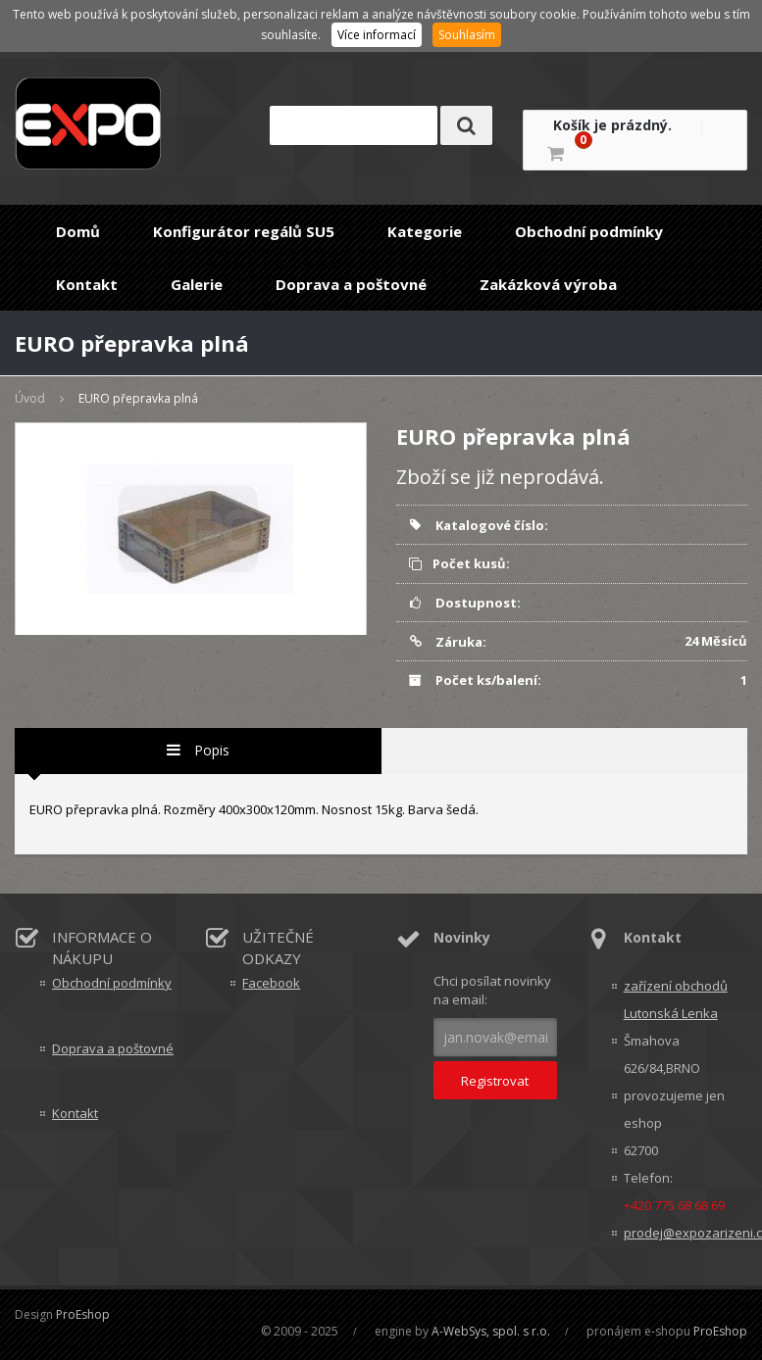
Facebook (271, 983)
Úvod (30, 398)
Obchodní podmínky (589, 231)
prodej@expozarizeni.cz (685, 1232)
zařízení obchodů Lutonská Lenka (676, 999)
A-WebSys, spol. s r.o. (491, 1331)
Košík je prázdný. (612, 125)
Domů (78, 231)
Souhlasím (466, 34)
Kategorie (424, 231)
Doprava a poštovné (351, 284)
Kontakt (87, 284)
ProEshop (83, 1314)
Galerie (197, 284)
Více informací (376, 34)
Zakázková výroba (548, 284)
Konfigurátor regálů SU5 (243, 231)
